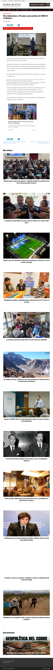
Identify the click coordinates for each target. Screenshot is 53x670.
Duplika (48, 668)
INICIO (5, 9)
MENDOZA (9, 9)
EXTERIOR (17, 9)
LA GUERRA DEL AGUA (24, 9)
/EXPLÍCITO (12, 668)
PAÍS (13, 9)
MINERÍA (31, 9)
